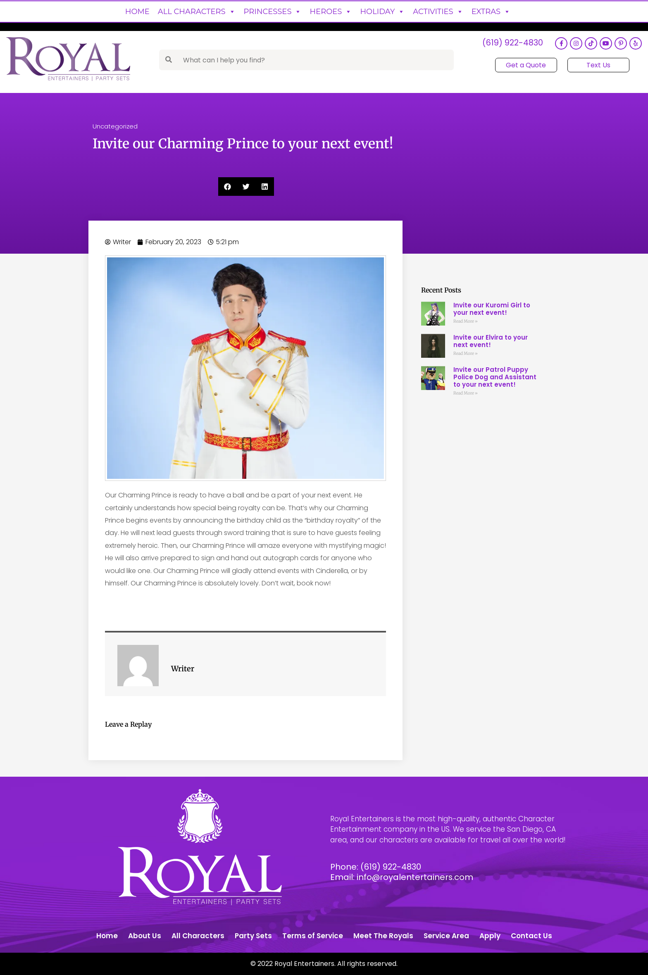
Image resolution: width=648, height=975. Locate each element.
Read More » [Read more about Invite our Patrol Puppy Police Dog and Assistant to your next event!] (465, 393)
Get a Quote (526, 65)
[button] (227, 186)
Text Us (598, 65)
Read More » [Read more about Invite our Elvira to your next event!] (465, 353)
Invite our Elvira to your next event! (490, 341)
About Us (144, 936)
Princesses (273, 11)
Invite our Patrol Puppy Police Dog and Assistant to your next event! (494, 377)
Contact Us (531, 936)
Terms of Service (312, 936)
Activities (438, 11)
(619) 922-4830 (512, 43)
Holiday (382, 11)
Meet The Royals (383, 936)
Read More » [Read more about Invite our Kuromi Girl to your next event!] (465, 321)
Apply (489, 936)
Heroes (331, 11)
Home (137, 11)
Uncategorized (115, 126)
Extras (491, 11)
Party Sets (253, 936)
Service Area (446, 936)
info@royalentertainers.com (415, 877)
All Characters (197, 11)
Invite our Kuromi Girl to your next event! (491, 309)
